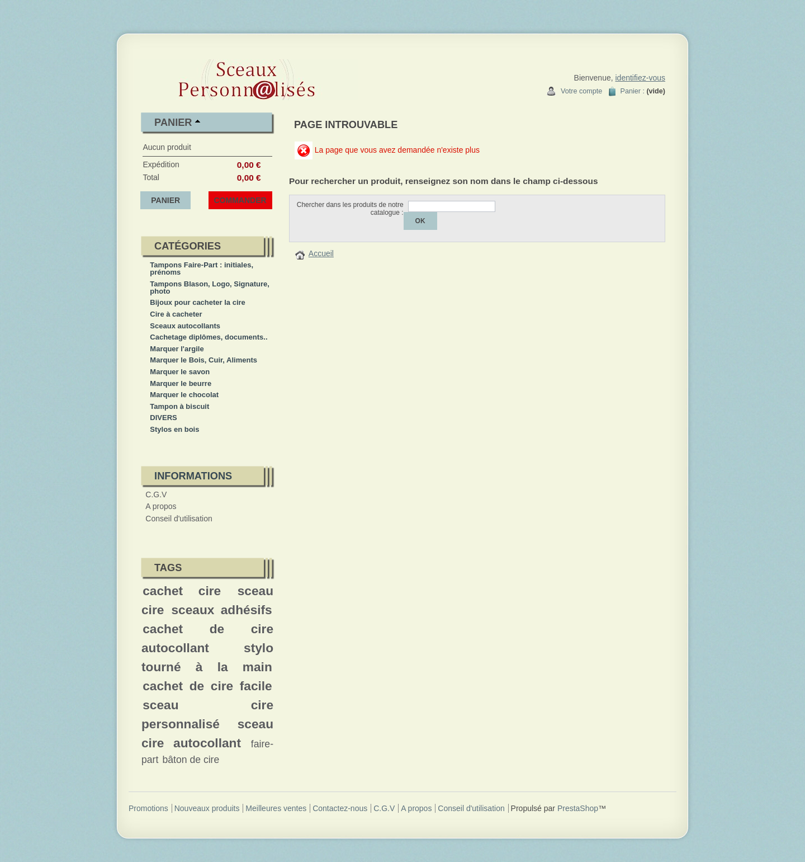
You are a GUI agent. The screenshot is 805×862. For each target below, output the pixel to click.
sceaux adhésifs (221, 609)
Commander (240, 200)
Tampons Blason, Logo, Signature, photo (209, 287)
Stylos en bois (174, 429)
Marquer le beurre (180, 383)
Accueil (321, 253)
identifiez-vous (640, 77)
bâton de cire (190, 759)
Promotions (148, 808)
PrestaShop (577, 808)
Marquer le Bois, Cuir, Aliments (203, 360)
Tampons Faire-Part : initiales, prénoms (201, 268)
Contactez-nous (339, 808)
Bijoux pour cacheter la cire (197, 302)
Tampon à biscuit (179, 406)
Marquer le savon (180, 372)
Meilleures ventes (275, 808)
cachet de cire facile (207, 686)
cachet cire (182, 590)
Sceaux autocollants (185, 326)
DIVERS (163, 417)
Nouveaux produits (207, 808)
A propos (160, 506)
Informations (193, 476)
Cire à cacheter (176, 314)
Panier (173, 122)
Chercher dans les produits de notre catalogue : (350, 208)
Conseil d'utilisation (178, 518)
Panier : (633, 91)
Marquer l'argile (176, 349)
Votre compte (581, 91)
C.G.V (156, 494)
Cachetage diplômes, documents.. (208, 337)
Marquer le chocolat (184, 394)
